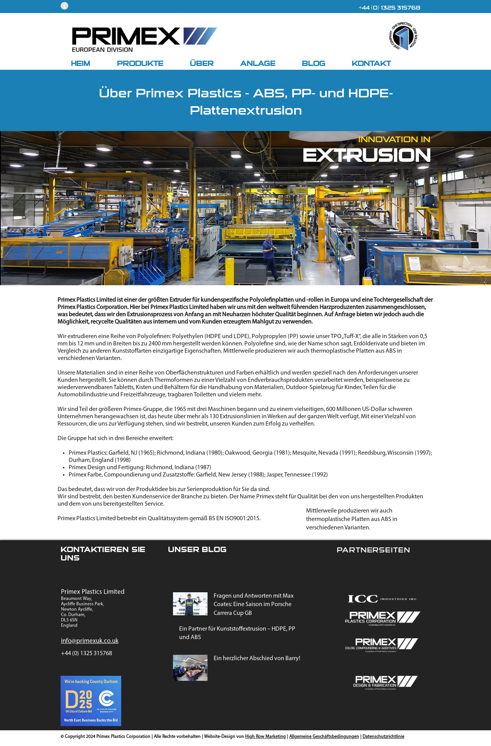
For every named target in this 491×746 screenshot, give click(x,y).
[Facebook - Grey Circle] (64, 6)
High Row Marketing (265, 736)
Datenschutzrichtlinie (383, 736)
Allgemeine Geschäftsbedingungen (324, 736)
